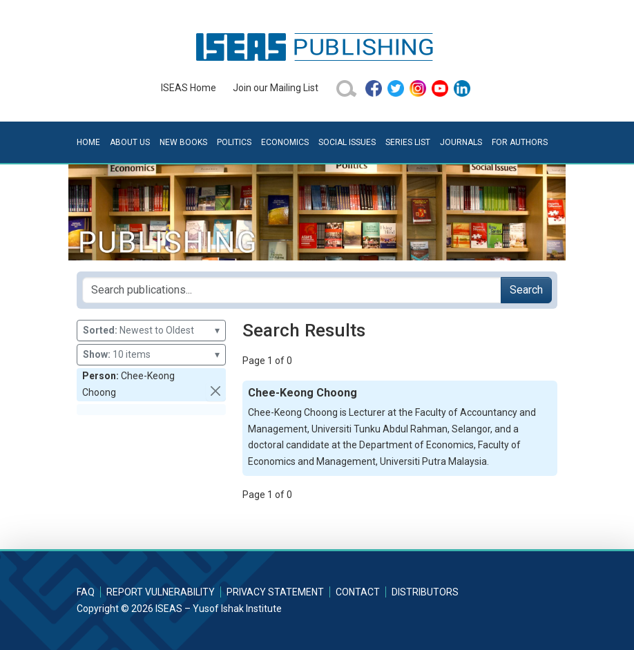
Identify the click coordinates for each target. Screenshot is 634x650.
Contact (358, 592)
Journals (461, 142)
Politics (234, 142)
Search (526, 289)
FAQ (86, 592)
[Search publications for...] (291, 290)
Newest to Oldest (151, 330)
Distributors (425, 592)
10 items (151, 354)
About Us (130, 142)
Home (88, 142)
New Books (183, 142)
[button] (216, 391)
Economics (285, 142)
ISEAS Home (188, 87)
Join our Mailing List (275, 87)
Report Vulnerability (160, 592)
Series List (407, 142)
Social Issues (347, 142)
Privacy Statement (275, 592)
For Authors (520, 142)
